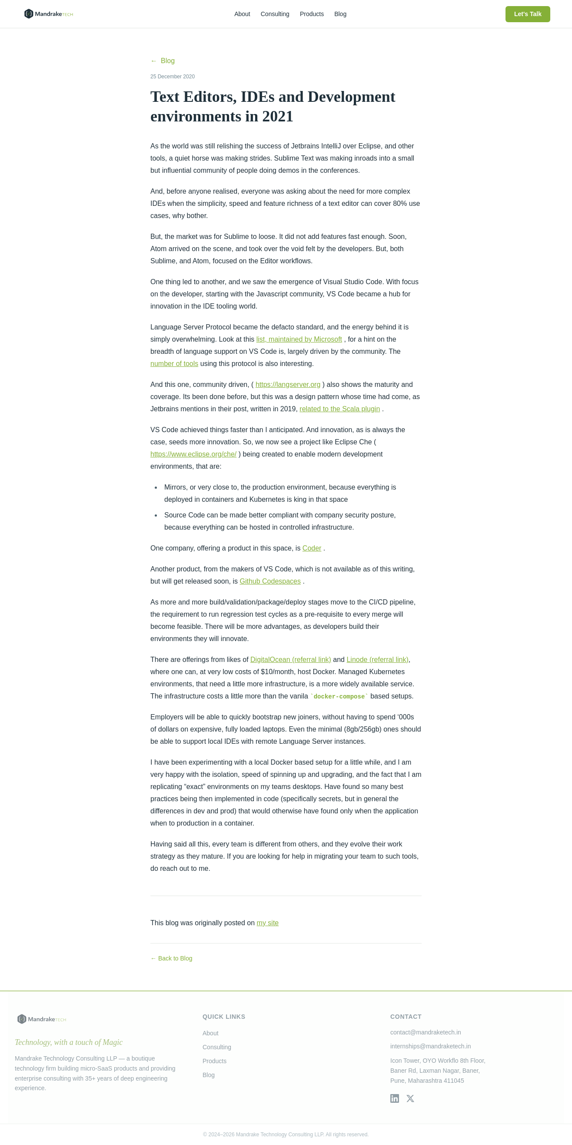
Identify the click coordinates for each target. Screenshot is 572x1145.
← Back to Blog (171, 958)
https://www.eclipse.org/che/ (193, 454)
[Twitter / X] (410, 1098)
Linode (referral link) (377, 659)
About (211, 1033)
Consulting (217, 1047)
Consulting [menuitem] (275, 13)
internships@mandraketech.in (430, 1046)
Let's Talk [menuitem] (528, 13)
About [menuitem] (242, 13)
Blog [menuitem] (340, 13)
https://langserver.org (288, 384)
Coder (312, 548)
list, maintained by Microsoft (299, 339)
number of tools (174, 363)
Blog (162, 61)
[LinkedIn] (394, 1098)
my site (268, 923)
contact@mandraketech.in (425, 1032)
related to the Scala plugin (339, 409)
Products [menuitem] (312, 13)
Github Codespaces (270, 581)
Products (214, 1061)
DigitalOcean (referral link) (290, 659)
